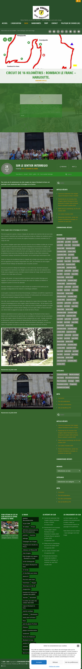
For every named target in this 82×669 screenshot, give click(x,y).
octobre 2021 (61, 299)
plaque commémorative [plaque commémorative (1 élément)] (30, 630)
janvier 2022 (69, 293)
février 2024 (76, 261)
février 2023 (60, 277)
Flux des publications (64, 401)
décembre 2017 (61, 360)
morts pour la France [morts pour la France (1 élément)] (29, 617)
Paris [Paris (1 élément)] (24, 620)
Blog (26, 23)
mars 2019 (75, 338)
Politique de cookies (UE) (70, 23)
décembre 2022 (61, 280)
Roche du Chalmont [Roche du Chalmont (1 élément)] (29, 637)
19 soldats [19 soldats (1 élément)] (26, 527)
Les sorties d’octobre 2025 (65, 214)
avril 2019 (67, 338)
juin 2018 (75, 351)
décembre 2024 (70, 248)
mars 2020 (75, 322)
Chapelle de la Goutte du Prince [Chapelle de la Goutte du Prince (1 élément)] (30, 545)
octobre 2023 (61, 267)
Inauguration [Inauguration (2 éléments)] (27, 589)
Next (73, 166)
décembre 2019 (61, 328)
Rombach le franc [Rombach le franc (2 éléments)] (28, 640)
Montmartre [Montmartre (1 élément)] (34, 614)
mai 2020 (59, 322)
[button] (78, 646)
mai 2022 (59, 290)
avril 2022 (67, 290)
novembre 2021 (72, 296)
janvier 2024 (60, 264)
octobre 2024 (71, 251)
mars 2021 (75, 306)
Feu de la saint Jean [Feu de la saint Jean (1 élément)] (29, 579)
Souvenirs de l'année (31, 169)
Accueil (4, 23)
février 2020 (60, 325)
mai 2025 (74, 242)
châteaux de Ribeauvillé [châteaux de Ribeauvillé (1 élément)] (30, 550)
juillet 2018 (68, 351)
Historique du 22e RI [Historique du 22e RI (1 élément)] (29, 586)
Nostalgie (71, 381)
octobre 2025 (61, 238)
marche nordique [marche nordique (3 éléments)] (28, 611)
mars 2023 (75, 274)
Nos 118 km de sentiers (72, 377)
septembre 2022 (71, 283)
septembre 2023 (71, 267)
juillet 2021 (68, 303)
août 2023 (60, 270)
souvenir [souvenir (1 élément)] (25, 646)
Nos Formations (61, 381)
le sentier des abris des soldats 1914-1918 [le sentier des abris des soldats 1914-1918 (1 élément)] (30, 601)
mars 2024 (68, 261)
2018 (7, 171)
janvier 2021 (69, 309)
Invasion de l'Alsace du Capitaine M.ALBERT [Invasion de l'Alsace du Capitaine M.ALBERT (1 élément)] (30, 593)
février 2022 (60, 293)
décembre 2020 (61, 312)
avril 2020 (67, 322)
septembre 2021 (71, 299)
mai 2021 (59, 306)
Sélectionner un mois (64, 471)
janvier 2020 (69, 325)
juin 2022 (75, 287)
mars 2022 (75, 290)
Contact (54, 23)
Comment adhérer (62, 374)
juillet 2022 (68, 287)
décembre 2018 (61, 344)
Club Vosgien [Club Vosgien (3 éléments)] (27, 553)
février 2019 (60, 341)
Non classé (60, 377)
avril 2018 (67, 354)
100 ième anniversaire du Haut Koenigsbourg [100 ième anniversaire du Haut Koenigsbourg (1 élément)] (30, 531)
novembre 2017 (72, 360)
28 (7, 166)
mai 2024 (74, 258)
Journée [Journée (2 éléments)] (25, 597)
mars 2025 (68, 245)
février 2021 (60, 309)
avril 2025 (60, 245)
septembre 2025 (71, 238)
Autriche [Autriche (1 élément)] (32, 535)
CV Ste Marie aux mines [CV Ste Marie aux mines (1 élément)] (30, 573)
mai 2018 (59, 354)
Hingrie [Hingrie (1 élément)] (34, 583)
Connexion (61, 398)
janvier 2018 (69, 357)
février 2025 (76, 245)
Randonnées (36, 23)
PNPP (46, 23)
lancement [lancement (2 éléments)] (33, 597)
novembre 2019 (72, 328)
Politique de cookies (54, 666)
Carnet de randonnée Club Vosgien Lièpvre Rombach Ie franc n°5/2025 (51, 520)
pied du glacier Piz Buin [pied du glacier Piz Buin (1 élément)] (30, 624)
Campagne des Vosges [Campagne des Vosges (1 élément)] (30, 541)
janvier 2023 (69, 277)
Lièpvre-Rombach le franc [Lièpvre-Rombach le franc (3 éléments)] (29, 607)
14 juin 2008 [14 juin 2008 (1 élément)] (26, 523)
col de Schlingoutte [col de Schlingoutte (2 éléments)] (29, 561)
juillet (7, 169)
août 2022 (60, 287)
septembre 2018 (71, 348)
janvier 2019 (69, 341)
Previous (61, 166)
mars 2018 (75, 354)
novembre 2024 (61, 251)
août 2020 (60, 319)
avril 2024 (60, 261)
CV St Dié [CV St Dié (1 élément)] (26, 570)
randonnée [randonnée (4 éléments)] (26, 633)
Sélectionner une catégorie (66, 482)
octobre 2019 (61, 332)
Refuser (55, 662)
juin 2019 (75, 335)
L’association (16, 23)
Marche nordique (74, 374)
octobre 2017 (61, 364)
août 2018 (60, 351)
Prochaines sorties (62, 384)
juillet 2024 (60, 258)
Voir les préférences (71, 662)
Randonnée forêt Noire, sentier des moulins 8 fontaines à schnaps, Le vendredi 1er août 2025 (68, 219)
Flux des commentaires (64, 404)
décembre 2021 (61, 296)
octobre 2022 (61, 283)
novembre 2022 (72, 280)
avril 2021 (67, 306)
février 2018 (60, 357)
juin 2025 (67, 242)
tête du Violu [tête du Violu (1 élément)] (26, 653)
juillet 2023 (68, 270)
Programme (73, 384)
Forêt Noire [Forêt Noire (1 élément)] (26, 583)
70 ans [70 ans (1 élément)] (33, 527)
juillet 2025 (60, 242)
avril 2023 (67, 274)
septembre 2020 (71, 315)
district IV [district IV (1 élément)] (26, 576)
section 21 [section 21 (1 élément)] (26, 643)
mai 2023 (59, 274)
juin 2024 (67, 258)
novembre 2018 (72, 344)
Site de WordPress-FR (64, 408)
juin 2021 (75, 303)
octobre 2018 (61, 348)
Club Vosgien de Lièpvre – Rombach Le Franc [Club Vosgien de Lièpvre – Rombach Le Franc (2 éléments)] (30, 557)
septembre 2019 (71, 332)
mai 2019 (59, 338)
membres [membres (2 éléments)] (25, 614)
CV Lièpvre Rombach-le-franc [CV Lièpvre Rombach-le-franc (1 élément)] (30, 565)
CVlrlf (22, 169)
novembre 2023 (70, 264)
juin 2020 (75, 319)
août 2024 (71, 254)
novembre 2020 (72, 312)
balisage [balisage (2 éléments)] (25, 538)
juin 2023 (75, 270)
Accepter (39, 662)
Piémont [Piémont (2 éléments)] (25, 627)
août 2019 (60, 335)
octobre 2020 (61, 315)
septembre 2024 (61, 254)
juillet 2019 (68, 335)
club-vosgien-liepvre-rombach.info (27, 661)
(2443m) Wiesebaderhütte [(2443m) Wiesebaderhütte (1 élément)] (28, 519)
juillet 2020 (68, 319)
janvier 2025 (60, 248)
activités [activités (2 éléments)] (25, 535)
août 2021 (60, 303)
